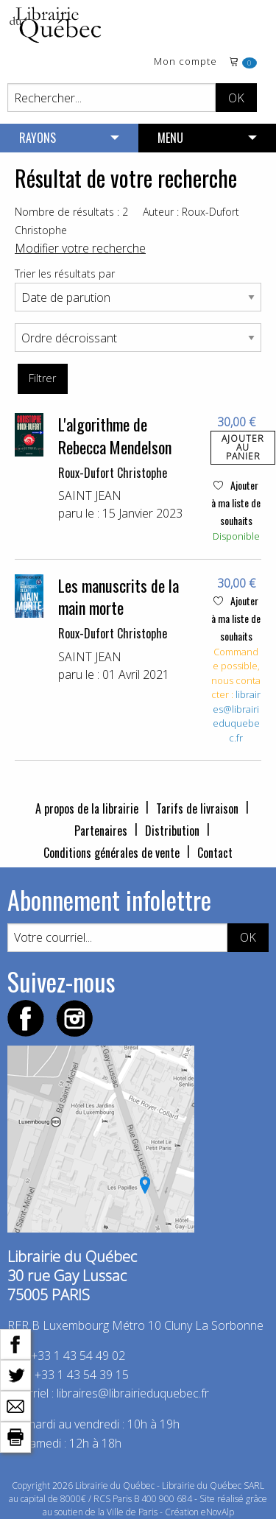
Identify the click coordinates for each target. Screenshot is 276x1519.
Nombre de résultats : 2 (71, 212)
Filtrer (42, 378)
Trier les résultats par (65, 274)
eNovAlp (217, 1512)
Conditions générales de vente (111, 852)
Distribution (172, 830)
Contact (215, 852)
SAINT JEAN (89, 495)
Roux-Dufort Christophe (112, 473)
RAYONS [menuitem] (37, 138)
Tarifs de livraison (197, 808)
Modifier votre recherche (80, 248)
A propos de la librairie (86, 808)
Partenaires (100, 830)
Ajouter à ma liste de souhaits (236, 502)
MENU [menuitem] (170, 138)
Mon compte (185, 62)
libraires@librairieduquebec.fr (237, 716)
